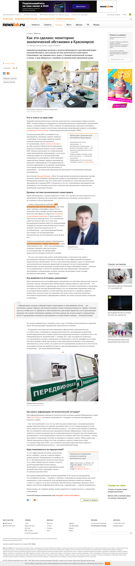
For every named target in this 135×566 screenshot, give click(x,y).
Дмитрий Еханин (43, 176)
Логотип (27, 528)
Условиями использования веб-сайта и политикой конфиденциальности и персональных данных (119, 44)
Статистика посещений (98, 523)
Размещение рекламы (98, 526)
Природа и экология (10, 78)
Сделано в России (9, 82)
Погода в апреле (8, 19)
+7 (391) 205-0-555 (119, 523)
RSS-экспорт (29, 530)
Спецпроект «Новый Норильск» (65, 19)
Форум (71, 528)
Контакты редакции (31, 533)
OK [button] (107, 563)
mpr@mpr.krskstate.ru (82, 469)
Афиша (71, 523)
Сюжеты (49, 528)
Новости (49, 523)
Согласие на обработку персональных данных (117, 51)
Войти (124, 15)
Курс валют (84, 15)
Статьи (30, 33)
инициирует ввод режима (38, 130)
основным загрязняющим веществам (45, 215)
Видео (71, 530)
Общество (37, 33)
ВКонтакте (7, 523)
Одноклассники (9, 526)
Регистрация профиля (113, 15)
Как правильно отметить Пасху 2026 (26, 19)
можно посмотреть (53, 144)
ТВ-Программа (74, 526)
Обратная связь (30, 526)
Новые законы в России (47, 19)
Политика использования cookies (12, 540)
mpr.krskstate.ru (79, 467)
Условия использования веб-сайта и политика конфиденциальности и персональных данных (30, 538)
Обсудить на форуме (90, 500)
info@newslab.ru (118, 526)
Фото (48, 530)
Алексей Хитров (10, 63)
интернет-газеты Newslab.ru (67, 495)
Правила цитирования (88, 560)
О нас (26, 523)
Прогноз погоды (64, 15)
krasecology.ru (89, 162)
